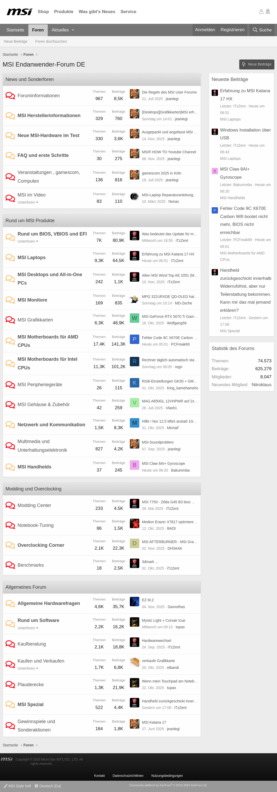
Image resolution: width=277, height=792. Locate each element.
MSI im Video (32, 195)
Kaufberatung (32, 644)
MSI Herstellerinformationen (49, 115)
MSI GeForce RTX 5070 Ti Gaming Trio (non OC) (182, 316)
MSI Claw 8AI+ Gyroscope (163, 463)
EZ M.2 (148, 600)
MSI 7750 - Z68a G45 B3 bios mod (170, 502)
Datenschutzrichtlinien (128, 776)
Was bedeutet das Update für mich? (171, 234)
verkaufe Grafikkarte (158, 661)
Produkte (63, 11)
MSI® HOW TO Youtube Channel (169, 152)
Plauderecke (31, 684)
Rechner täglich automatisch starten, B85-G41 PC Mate (187, 360)
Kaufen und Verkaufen (41, 661)
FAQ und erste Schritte (43, 155)
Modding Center (34, 505)
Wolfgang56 (177, 323)
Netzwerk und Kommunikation (51, 424)
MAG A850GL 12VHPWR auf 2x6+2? (172, 401)
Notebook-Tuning (36, 525)
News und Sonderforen (30, 79)
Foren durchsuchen (51, 41)
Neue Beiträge (16, 41)
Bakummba (180, 470)
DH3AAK (175, 548)
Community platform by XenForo (168, 785)
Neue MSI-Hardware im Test (48, 135)
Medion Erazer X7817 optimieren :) (170, 522)
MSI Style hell (17, 786)
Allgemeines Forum (26, 587)
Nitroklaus (261, 384)
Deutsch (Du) (48, 786)
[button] (73, 30)
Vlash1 (171, 408)
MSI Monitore (32, 300)
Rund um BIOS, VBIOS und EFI (52, 234)
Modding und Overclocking (33, 488)
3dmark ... (150, 562)
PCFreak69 (180, 344)
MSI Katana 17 (154, 722)
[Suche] (261, 30)
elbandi (173, 667)
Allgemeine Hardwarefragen (49, 603)
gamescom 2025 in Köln (161, 173)
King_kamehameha (183, 388)
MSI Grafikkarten (35, 320)
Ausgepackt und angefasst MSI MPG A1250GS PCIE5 (186, 132)
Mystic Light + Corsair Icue (163, 620)
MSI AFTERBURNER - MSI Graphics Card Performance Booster (194, 542)
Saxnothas (176, 607)
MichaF (173, 428)
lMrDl (171, 528)
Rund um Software (38, 620)
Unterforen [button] (26, 202)
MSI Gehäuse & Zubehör (44, 404)
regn (178, 367)
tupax (180, 627)
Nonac (173, 201)
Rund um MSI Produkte (30, 220)
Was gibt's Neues (97, 11)
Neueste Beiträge (230, 79)
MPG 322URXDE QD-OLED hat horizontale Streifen (184, 296)
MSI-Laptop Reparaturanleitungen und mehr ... (180, 195)
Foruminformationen (39, 95)
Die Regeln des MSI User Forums (169, 92)
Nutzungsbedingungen (167, 776)
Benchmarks (31, 565)
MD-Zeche (183, 303)
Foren (38, 30)
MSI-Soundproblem (158, 442)
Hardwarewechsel (156, 640)
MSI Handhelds (34, 466)
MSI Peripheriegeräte (40, 384)
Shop (43, 11)
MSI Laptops (32, 257)
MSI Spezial (31, 704)
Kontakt (99, 776)
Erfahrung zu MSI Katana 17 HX (168, 254)
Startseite (15, 30)
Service (128, 11)
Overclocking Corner (41, 545)
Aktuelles (60, 30)
